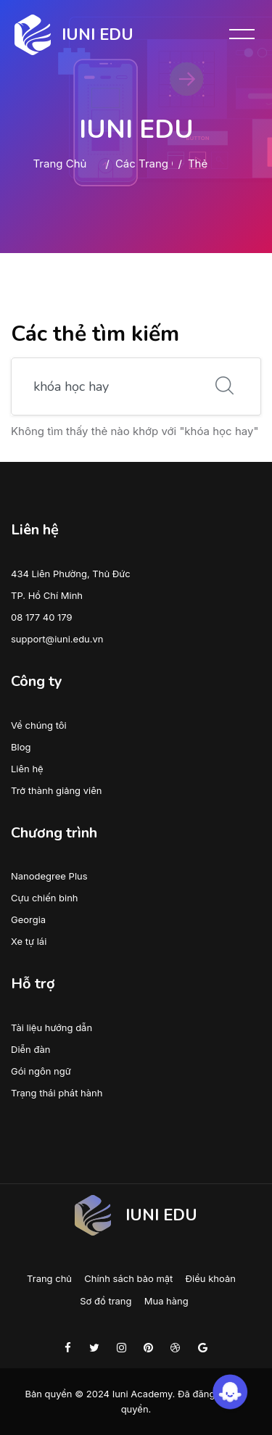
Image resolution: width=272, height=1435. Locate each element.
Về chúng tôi (39, 725)
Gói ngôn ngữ (41, 1071)
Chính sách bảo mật (128, 1278)
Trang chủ (60, 163)
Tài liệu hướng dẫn (51, 1027)
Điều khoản (211, 1278)
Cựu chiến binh (44, 897)
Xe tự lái (28, 941)
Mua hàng (166, 1301)
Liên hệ (27, 768)
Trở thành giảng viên (56, 790)
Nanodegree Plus (49, 876)
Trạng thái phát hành (56, 1093)
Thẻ (197, 163)
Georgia (28, 919)
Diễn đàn (30, 1049)
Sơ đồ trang (105, 1301)
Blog (20, 747)
